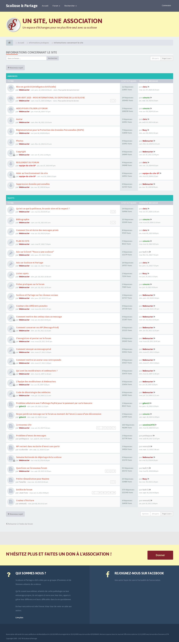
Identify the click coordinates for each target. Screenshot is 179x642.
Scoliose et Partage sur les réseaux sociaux (37, 295)
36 (103, 493)
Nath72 (145, 252)
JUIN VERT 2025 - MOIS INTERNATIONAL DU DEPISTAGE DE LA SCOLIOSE (50, 97)
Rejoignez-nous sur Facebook (139, 573)
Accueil (45, 5)
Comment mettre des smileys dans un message (39, 316)
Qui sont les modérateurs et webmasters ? (37, 370)
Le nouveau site (23, 424)
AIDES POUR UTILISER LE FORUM (31, 108)
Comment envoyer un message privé (33, 349)
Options (145, 514)
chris (144, 86)
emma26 (146, 446)
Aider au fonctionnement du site (32, 173)
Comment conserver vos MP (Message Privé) (37, 327)
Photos (19, 140)
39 (114, 493)
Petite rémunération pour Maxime (32, 478)
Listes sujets (22, 273)
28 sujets (155, 58)
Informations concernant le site (31, 52)
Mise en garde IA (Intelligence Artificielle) (36, 86)
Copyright (21, 151)
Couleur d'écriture (25, 500)
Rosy (144, 130)
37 (107, 493)
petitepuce (24, 438)
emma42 (23, 503)
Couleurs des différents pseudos (31, 305)
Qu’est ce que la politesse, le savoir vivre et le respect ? (43, 208)
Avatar (19, 119)
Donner (160, 555)
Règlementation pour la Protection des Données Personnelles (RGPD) (50, 130)
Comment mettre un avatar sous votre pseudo (38, 359)
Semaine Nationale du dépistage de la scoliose (38, 457)
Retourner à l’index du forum (19, 524)
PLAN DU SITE (22, 241)
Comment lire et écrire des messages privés (37, 230)
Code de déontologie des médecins (33, 392)
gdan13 (22, 406)
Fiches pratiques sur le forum (30, 284)
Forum (56, 5)
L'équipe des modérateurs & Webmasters (36, 381)
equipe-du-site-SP (27, 165)
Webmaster (24, 90)
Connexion (166, 5)
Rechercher (71, 5)
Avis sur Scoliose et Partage (29, 262)
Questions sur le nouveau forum (31, 468)
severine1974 (148, 424)
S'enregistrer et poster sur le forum (33, 338)
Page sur (166, 58)
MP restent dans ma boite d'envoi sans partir (38, 446)
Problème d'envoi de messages (31, 435)
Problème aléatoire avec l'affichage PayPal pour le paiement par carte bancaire (54, 403)
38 (110, 493)
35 (100, 493)
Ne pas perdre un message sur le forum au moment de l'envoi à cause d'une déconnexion (58, 414)
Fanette (22, 482)
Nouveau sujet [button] (15, 67)
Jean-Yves (23, 492)
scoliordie (23, 449)
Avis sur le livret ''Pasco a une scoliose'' (35, 251)
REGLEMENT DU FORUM (27, 162)
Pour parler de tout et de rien (68, 90)
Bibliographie (22, 219)
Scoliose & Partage (22, 6)
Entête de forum (24, 489)
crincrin (146, 97)
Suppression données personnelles (33, 184)
